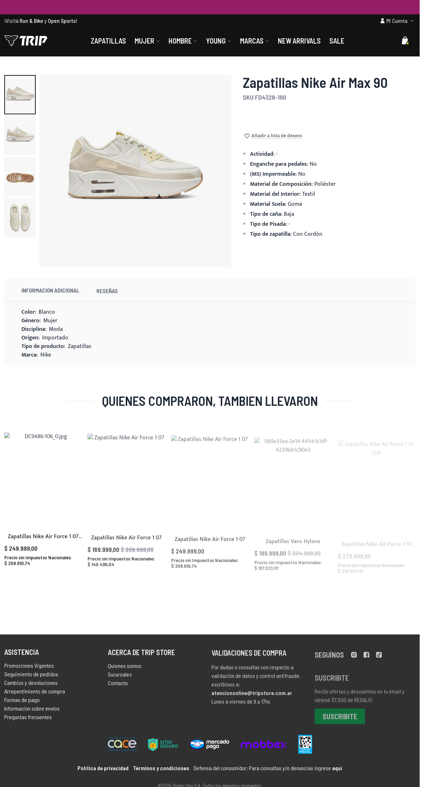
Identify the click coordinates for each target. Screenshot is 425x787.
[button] (20, 94)
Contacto (118, 688)
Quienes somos (124, 671)
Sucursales (120, 679)
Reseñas (107, 301)
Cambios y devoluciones (31, 686)
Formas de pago (22, 703)
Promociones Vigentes (29, 669)
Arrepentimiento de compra (34, 695)
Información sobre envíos (32, 712)
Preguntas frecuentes (28, 720)
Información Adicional (50, 299)
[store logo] (26, 40)
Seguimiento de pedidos (31, 677)
